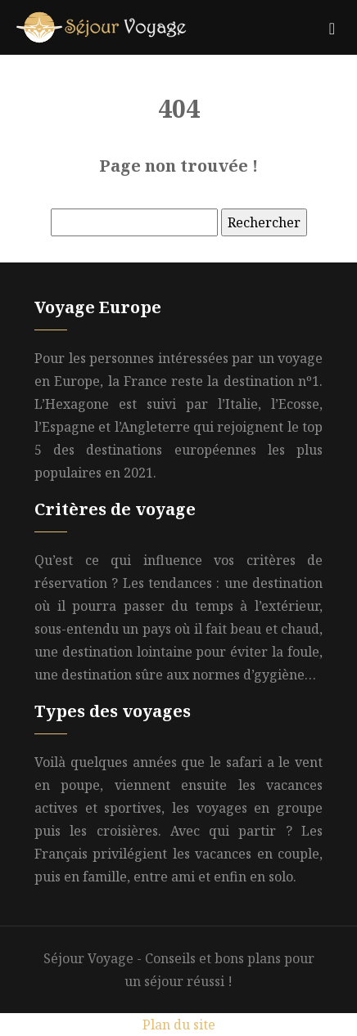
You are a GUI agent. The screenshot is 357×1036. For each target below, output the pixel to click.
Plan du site (178, 1025)
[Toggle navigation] (332, 27)
